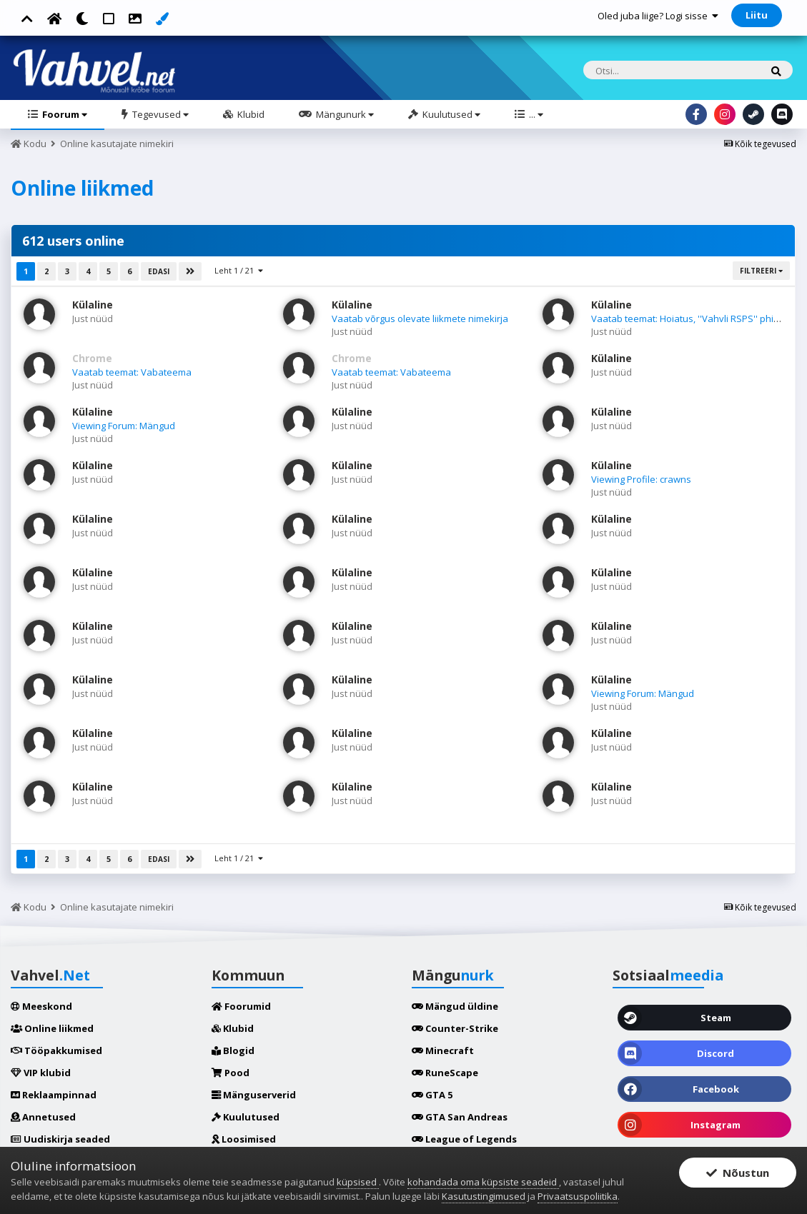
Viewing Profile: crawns (641, 479)
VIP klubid (41, 1072)
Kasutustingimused (483, 1196)
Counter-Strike (455, 1028)
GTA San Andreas (460, 1116)
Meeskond (41, 1006)
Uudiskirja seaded (60, 1139)
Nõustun (737, 1172)
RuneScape (445, 1072)
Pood (230, 1072)
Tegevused (159, 114)
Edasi (158, 271)
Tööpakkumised (56, 1050)
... (535, 114)
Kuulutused (450, 114)
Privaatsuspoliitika (578, 1196)
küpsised (358, 1181)
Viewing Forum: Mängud (123, 425)
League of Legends (464, 1139)
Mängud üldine (455, 1006)
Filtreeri (761, 271)
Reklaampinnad (53, 1094)
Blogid (233, 1050)
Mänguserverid (254, 1094)
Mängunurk (344, 114)
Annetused (43, 1116)
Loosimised (244, 1139)
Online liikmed (52, 1028)
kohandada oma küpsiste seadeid (483, 1181)
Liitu (757, 15)
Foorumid (241, 1006)
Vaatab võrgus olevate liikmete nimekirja (420, 318)
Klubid (249, 114)
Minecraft (443, 1050)
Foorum (63, 114)
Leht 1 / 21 (238, 270)
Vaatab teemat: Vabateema (132, 372)
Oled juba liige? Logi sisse (658, 15)
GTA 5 (432, 1094)
